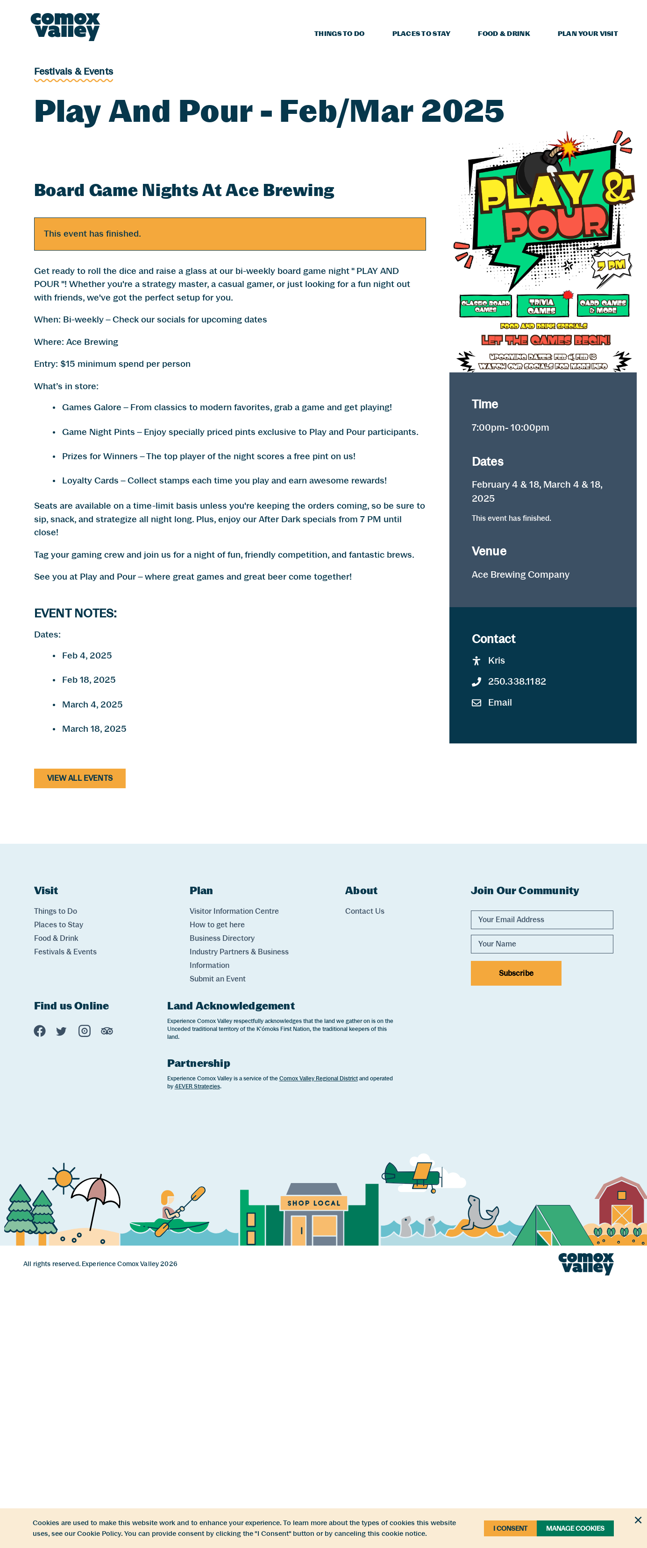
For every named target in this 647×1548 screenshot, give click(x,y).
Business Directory (222, 1203)
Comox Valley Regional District (318, 1344)
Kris (488, 926)
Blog (540, 12)
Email (492, 968)
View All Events (80, 1043)
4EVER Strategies (197, 1352)
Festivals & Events (74, 71)
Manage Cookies (575, 1528)
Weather (578, 12)
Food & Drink (504, 33)
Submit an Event (218, 1244)
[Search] (612, 10)
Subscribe (516, 1238)
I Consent (510, 1528)
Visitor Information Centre (234, 1176)
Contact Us (364, 1176)
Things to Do (339, 33)
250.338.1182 (509, 947)
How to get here (217, 1190)
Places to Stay (421, 33)
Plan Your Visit (588, 33)
